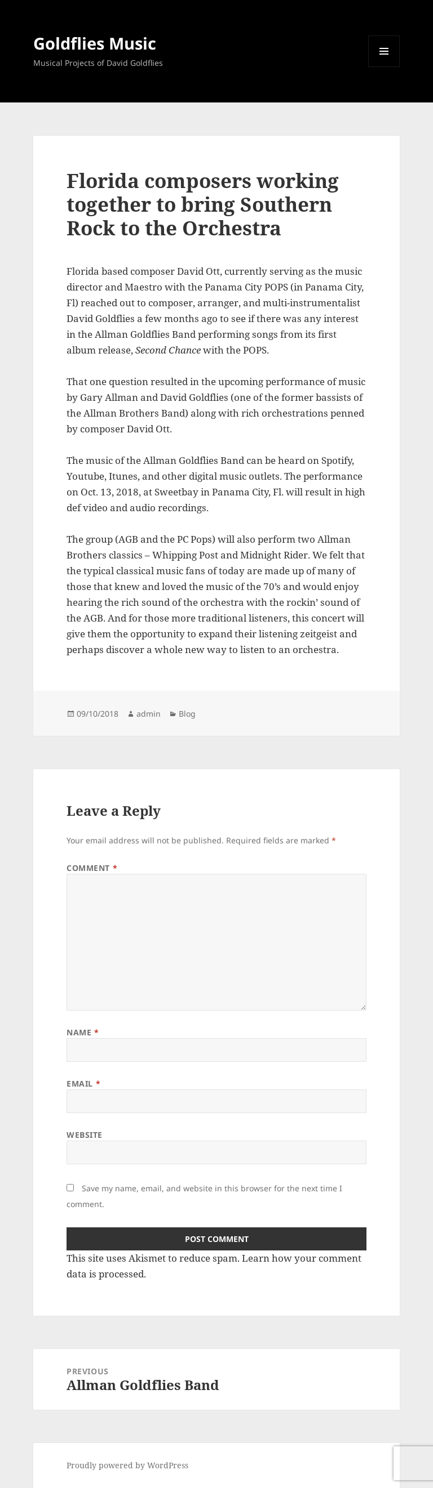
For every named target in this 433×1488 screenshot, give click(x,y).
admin (148, 713)
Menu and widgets (384, 66)
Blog (187, 713)
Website (85, 1134)
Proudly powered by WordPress (127, 1465)
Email (83, 1083)
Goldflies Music (94, 43)
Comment (92, 868)
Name (83, 1032)
